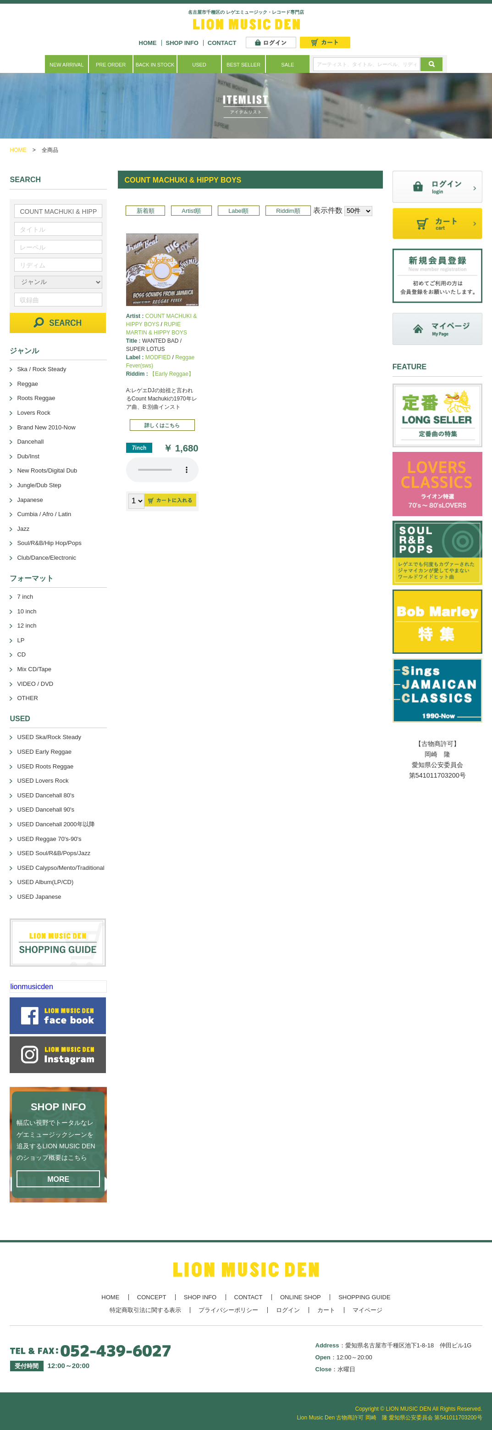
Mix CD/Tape (34, 669)
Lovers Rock (33, 412)
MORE (58, 1179)
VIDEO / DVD (35, 683)
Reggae (27, 383)
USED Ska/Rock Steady (49, 737)
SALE (287, 64)
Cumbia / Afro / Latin (44, 514)
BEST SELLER (243, 64)
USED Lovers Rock (42, 780)
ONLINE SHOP (300, 1297)
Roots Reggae (36, 398)
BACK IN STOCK (155, 64)
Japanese (30, 499)
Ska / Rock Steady (41, 369)
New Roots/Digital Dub (47, 470)
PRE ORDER (111, 64)
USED (199, 64)
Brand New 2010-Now (46, 427)
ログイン (288, 1310)
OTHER (27, 698)
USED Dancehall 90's (45, 809)
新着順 (146, 210)
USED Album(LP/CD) (45, 882)
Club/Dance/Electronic (46, 557)
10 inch (26, 611)
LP (20, 640)
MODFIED (158, 357)
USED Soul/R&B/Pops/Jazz (53, 853)
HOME (148, 43)
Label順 (238, 210)
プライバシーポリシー (228, 1310)
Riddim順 (288, 210)
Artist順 (191, 210)
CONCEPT (151, 1297)
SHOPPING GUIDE (364, 1297)
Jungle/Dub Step (39, 485)
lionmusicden (31, 986)
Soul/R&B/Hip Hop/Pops (49, 543)
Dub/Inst (28, 456)
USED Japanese (39, 896)
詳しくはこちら (162, 425)
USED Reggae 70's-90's (49, 838)
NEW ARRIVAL (66, 64)
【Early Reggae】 (171, 374)
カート (326, 1310)
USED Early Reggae (44, 751)
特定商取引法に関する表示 (145, 1310)
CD (21, 654)
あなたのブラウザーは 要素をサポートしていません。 (162, 469)
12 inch (26, 625)
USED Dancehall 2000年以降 (55, 824)
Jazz (23, 528)
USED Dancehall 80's (45, 795)
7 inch (25, 596)
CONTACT (222, 43)
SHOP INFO (182, 43)
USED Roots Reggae (45, 766)
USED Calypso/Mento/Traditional (60, 867)
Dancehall (30, 441)
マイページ (367, 1310)
